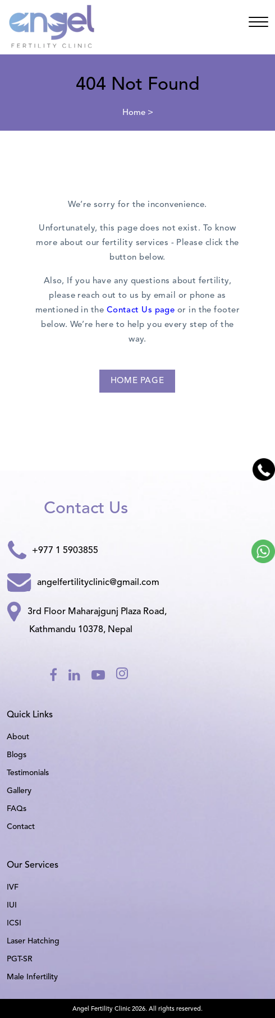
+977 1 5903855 (52, 551)
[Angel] (258, 24)
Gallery (19, 791)
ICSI (14, 923)
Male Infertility (32, 977)
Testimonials (28, 773)
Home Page (137, 381)
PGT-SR (20, 959)
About (18, 737)
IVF (13, 887)
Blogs (16, 755)
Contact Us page (141, 310)
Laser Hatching (33, 941)
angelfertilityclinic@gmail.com (83, 583)
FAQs (16, 809)
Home (133, 113)
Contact (21, 827)
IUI (12, 905)
